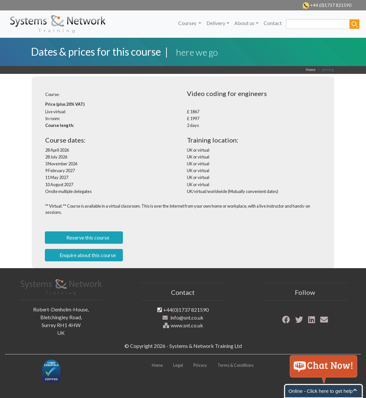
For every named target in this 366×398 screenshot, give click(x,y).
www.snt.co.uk (187, 325)
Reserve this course (87, 237)
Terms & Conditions (235, 365)
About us (244, 23)
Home (311, 69)
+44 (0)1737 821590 (330, 5)
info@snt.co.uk (186, 317)
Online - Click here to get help (320, 391)
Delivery (215, 23)
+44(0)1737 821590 (186, 310)
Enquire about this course (87, 255)
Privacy (200, 365)
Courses (187, 23)
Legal (178, 365)
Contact (273, 23)
